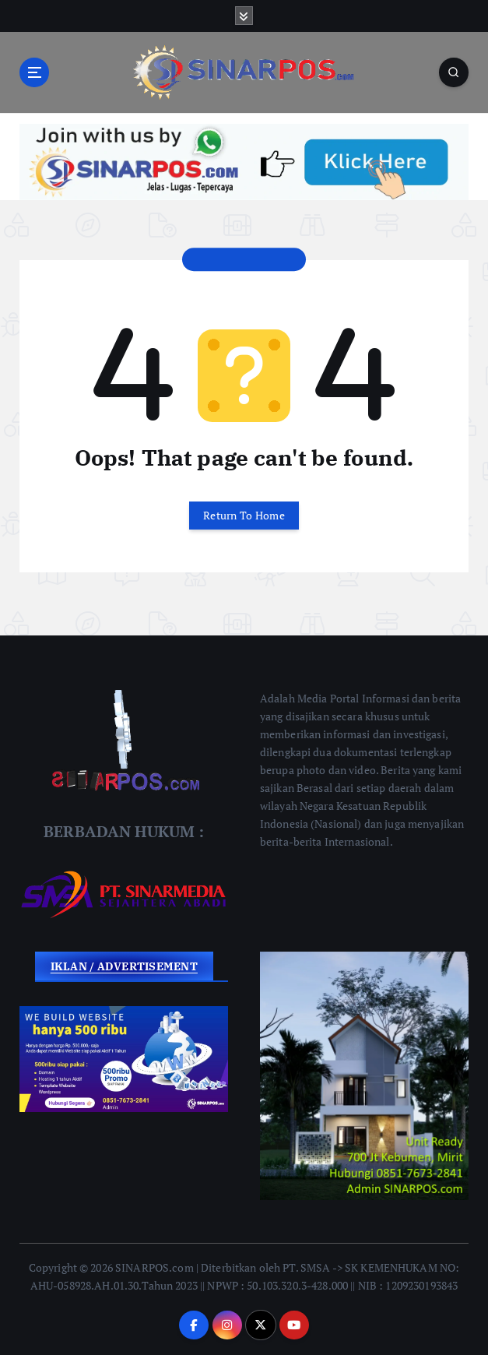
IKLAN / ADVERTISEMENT (124, 966)
